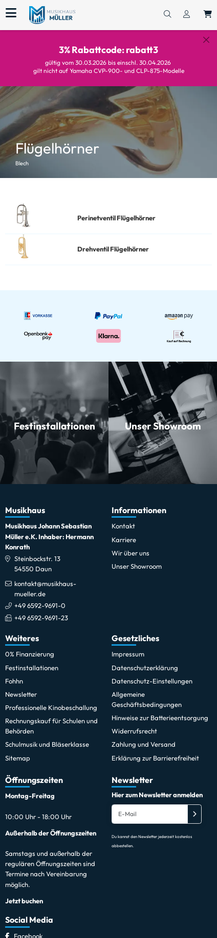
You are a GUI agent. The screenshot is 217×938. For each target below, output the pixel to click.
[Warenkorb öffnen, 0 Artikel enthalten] (208, 14)
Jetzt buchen (24, 893)
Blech (22, 155)
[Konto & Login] (186, 14)
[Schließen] (206, 39)
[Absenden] (194, 806)
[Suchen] (167, 14)
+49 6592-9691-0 (40, 598)
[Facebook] (28, 928)
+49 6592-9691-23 (41, 609)
